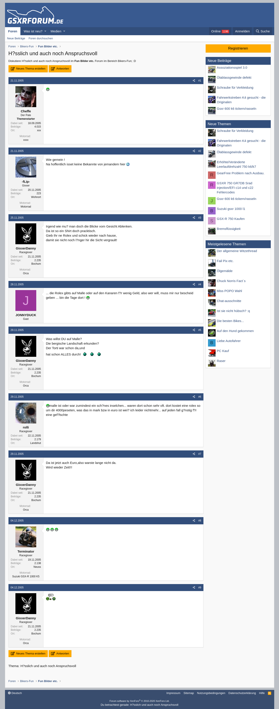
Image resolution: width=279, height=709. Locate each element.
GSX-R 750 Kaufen (231, 219)
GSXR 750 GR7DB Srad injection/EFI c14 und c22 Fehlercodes (235, 187)
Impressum (173, 693)
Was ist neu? (33, 31)
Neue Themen (219, 124)
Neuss (37, 566)
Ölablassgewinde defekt (234, 77)
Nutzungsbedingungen (211, 693)
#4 (199, 284)
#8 (199, 520)
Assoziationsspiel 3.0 (232, 67)
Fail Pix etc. (225, 261)
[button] (45, 31)
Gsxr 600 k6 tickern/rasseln (236, 108)
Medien (56, 31)
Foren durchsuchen (41, 38)
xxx (39, 130)
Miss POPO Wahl (229, 291)
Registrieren (238, 48)
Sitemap (188, 693)
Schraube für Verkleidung (235, 87)
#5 (199, 330)
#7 (199, 453)
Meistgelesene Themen (227, 244)
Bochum (36, 263)
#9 (199, 587)
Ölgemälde (225, 271)
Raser (221, 361)
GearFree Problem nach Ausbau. (240, 173)
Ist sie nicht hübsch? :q (233, 311)
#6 (199, 396)
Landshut (35, 443)
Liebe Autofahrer (229, 341)
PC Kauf (223, 351)
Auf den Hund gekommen (235, 331)
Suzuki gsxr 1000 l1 (231, 209)
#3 (199, 217)
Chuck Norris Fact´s (231, 281)
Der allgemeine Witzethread (237, 251)
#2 (199, 151)
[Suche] (263, 31)
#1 (199, 80)
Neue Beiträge (16, 38)
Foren (12, 31)
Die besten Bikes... (230, 321)
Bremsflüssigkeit (229, 229)
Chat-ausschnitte (229, 301)
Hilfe (262, 693)
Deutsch (15, 693)
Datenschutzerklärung (242, 693)
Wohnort (36, 197)
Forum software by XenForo (140, 701)
